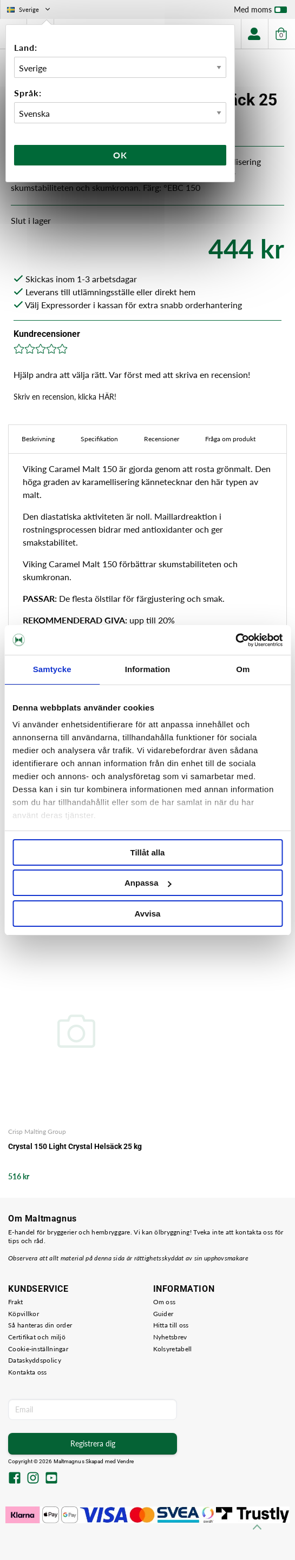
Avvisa (148, 913)
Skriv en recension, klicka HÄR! (65, 396)
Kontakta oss (27, 1372)
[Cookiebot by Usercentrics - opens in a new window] (235, 640)
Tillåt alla (147, 852)
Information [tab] (148, 669)
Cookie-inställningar (38, 1349)
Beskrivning (38, 439)
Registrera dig (92, 1443)
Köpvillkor (23, 1314)
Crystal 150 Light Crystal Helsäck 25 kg (75, 1146)
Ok (120, 155)
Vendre (125, 1461)
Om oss (164, 1302)
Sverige (29, 9)
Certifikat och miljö (36, 1337)
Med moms (260, 12)
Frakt (15, 1302)
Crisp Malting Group (37, 1131)
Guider (163, 1314)
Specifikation (99, 439)
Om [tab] (243, 669)
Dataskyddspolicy (34, 1360)
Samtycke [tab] (52, 669)
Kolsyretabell (172, 1349)
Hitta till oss (171, 1325)
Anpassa (148, 882)
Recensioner (161, 439)
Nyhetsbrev (170, 1337)
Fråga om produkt (230, 439)
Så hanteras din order (40, 1325)
